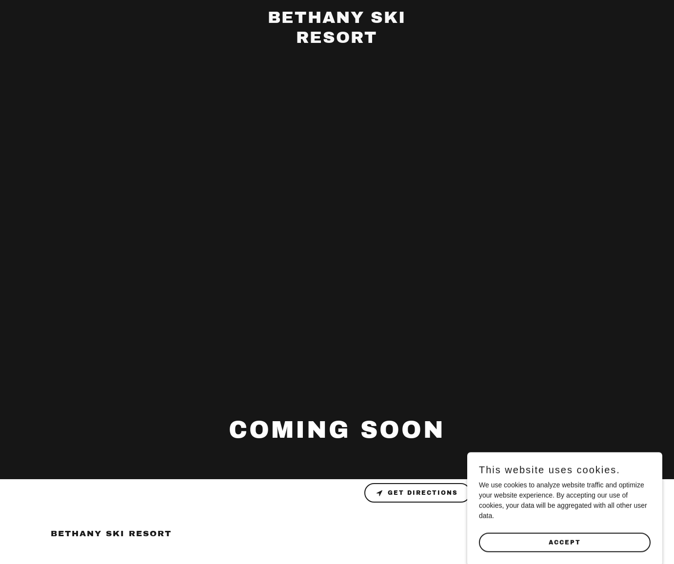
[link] (337, 40)
